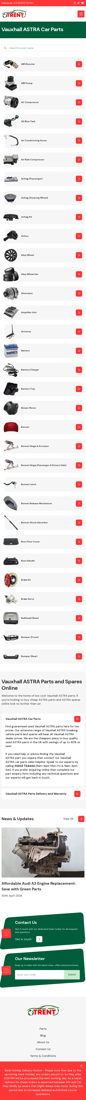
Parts (43, 1029)
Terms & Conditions (43, 1056)
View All (68, 819)
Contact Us (43, 1049)
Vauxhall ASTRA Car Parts (23, 719)
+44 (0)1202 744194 (23, 3)
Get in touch (23, 939)
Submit (72, 974)
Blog (43, 1035)
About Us (43, 1042)
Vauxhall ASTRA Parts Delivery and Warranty (36, 794)
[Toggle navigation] (81, 13)
